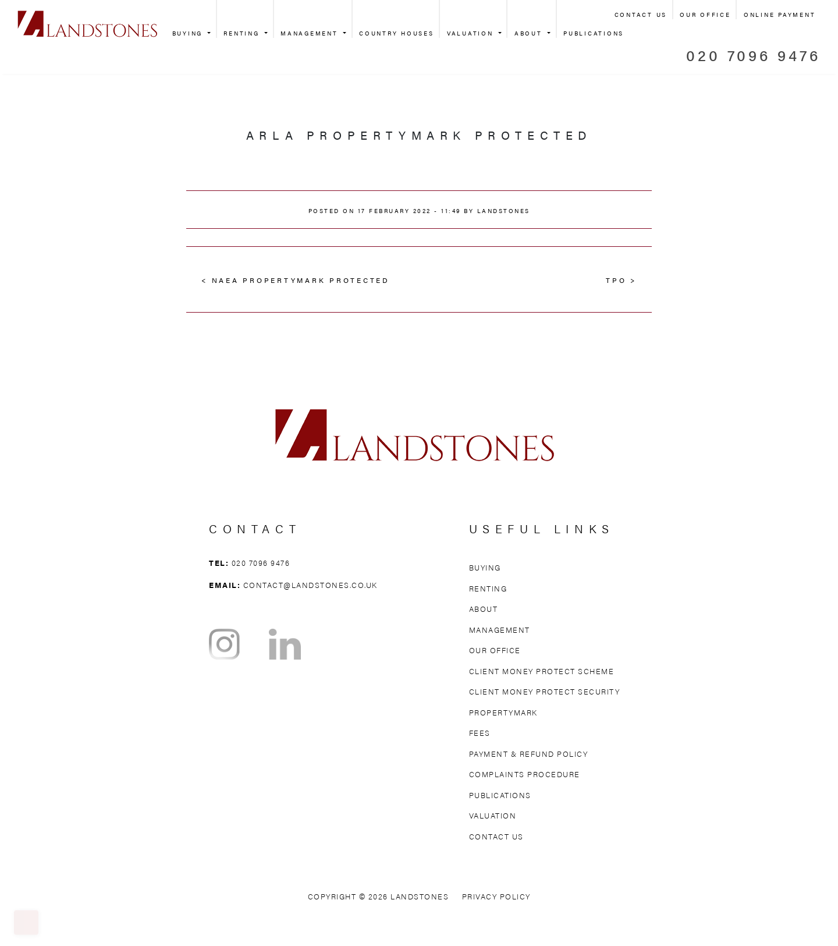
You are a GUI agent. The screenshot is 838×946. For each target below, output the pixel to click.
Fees (480, 732)
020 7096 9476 (753, 55)
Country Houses (396, 33)
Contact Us (641, 14)
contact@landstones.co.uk (310, 584)
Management (310, 33)
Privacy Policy (496, 896)
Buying (189, 33)
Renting (242, 33)
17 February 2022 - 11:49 (409, 211)
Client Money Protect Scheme (542, 670)
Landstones (503, 211)
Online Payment (780, 14)
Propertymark (503, 712)
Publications (593, 33)
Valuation (472, 33)
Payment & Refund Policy (528, 753)
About (530, 33)
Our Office (705, 14)
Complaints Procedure (524, 774)
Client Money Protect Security (544, 691)
